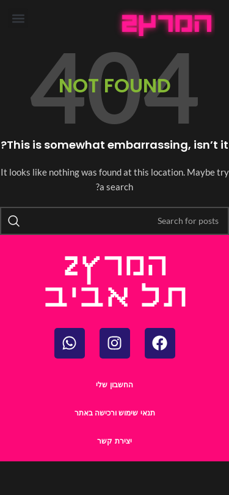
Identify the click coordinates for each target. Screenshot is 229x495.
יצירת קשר (114, 441)
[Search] (114, 221)
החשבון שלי (114, 385)
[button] (18, 18)
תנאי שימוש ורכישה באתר (115, 413)
